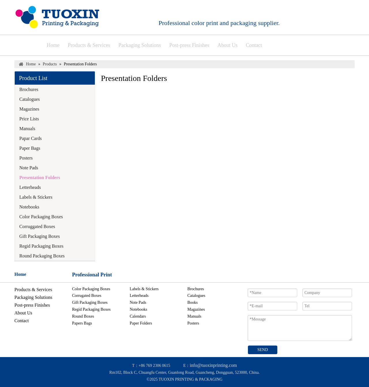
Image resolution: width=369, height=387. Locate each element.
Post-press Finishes (32, 305)
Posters (26, 157)
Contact (21, 320)
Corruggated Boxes (37, 226)
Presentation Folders (39, 177)
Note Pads (28, 167)
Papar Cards (30, 138)
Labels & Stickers (35, 197)
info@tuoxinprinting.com (213, 365)
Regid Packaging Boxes (41, 246)
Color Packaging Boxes (41, 216)
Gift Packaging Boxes (39, 236)
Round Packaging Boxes (42, 255)
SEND (262, 350)
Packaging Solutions (33, 297)
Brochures (28, 89)
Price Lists (29, 118)
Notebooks (29, 206)
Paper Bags (29, 148)
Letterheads (30, 187)
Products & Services (33, 289)
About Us (23, 312)
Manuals (27, 128)
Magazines (29, 109)
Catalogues (29, 99)
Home (20, 274)
